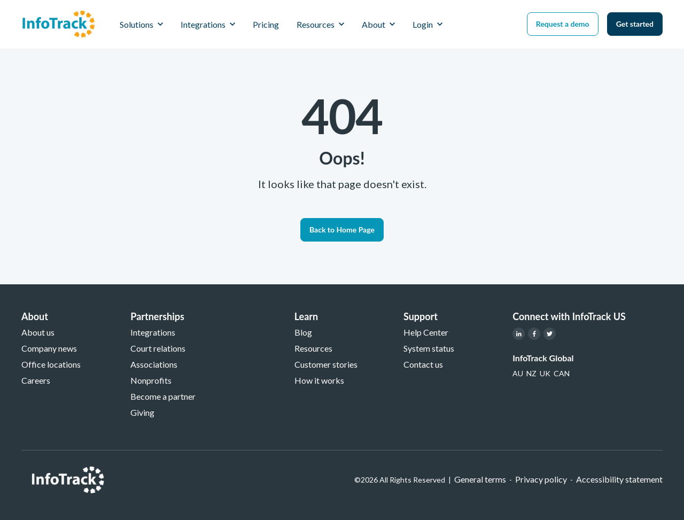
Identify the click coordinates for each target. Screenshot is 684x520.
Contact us (423, 364)
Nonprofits (151, 380)
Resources (313, 348)
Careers (35, 380)
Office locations (51, 364)
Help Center (425, 332)
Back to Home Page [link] (342, 229)
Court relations (157, 348)
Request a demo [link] (562, 23)
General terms (480, 479)
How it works (319, 380)
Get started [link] (635, 23)
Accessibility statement (619, 479)
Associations (153, 364)
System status (428, 348)
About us (38, 332)
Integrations (152, 332)
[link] (58, 23)
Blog (303, 332)
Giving (142, 412)
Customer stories (325, 364)
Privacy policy (541, 479)
